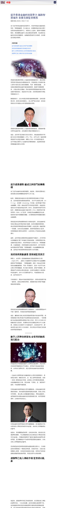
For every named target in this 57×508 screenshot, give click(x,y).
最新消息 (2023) (15, 21)
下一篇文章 (51, 494)
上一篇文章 (5, 494)
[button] (55, 2)
